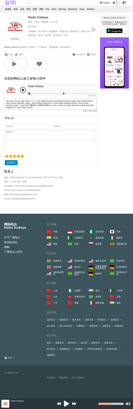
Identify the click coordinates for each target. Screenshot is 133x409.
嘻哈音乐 (93, 326)
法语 (11, 54)
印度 (55, 238)
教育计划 (64, 31)
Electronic (72, 9)
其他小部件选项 (90, 111)
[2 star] (11, 156)
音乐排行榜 (111, 349)
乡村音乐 (106, 326)
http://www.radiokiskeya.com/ (23, 194)
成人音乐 (51, 326)
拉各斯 (77, 290)
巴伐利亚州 (121, 267)
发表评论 (11, 162)
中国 (55, 231)
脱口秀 (48, 35)
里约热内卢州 (121, 273)
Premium (106, 3)
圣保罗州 (57, 261)
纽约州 (77, 267)
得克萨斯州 (79, 261)
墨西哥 (119, 238)
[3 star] (14, 156)
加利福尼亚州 (58, 273)
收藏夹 (8, 9)
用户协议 (51, 377)
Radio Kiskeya (35, 86)
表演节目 (57, 35)
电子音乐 (76, 320)
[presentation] (25, 147)
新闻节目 (74, 31)
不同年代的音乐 (94, 349)
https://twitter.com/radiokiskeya (26, 190)
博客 (41, 9)
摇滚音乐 (64, 320)
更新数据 (15, 39)
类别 (28, 9)
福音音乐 (89, 320)
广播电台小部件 (13, 251)
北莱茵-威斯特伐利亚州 (101, 267)
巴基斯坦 (78, 238)
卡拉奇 (119, 290)
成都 (76, 303)
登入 (125, 3)
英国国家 (57, 267)
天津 (118, 297)
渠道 (16, 9)
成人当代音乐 (66, 326)
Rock (53, 9)
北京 (55, 297)
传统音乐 (119, 326)
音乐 (66, 35)
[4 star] (18, 156)
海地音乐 (32, 35)
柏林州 (98, 273)
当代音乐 (114, 320)
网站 (21, 54)
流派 (22, 9)
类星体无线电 (92, 95)
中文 (117, 2)
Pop (47, 9)
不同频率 (32, 31)
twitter (93, 54)
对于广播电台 (12, 237)
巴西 (76, 244)
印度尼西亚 (79, 231)
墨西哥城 (99, 303)
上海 (55, 290)
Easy (82, 9)
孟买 (97, 290)
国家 (35, 9)
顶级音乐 (51, 355)
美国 (55, 244)
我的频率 (53, 31)
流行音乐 (32, 26)
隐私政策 (63, 377)
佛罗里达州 (100, 261)
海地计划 (85, 31)
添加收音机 (10, 242)
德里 (118, 303)
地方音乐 (43, 31)
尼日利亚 (99, 231)
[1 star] (7, 156)
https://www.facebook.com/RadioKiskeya (34, 186)
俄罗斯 (98, 244)
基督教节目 (65, 349)
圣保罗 (98, 297)
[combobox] (60, 3)
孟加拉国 (99, 238)
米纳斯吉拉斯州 (79, 273)
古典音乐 (80, 326)
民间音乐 (102, 320)
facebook (80, 54)
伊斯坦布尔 (79, 297)
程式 (41, 35)
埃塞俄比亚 (121, 244)
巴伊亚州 (120, 261)
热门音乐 (51, 349)
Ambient (90, 9)
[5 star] (22, 156)
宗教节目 (108, 343)
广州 (55, 303)
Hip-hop (62, 9)
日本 (118, 231)
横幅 (6, 247)
